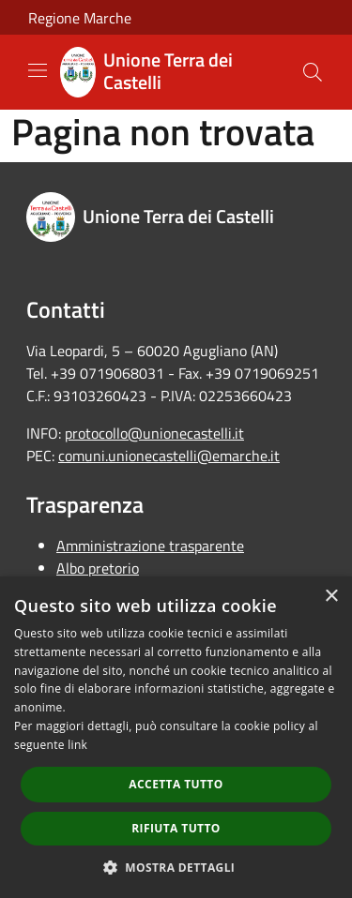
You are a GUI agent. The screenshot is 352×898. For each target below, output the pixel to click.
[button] (176, 867)
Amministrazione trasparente (150, 545)
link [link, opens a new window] (77, 745)
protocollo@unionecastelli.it (154, 433)
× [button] (331, 597)
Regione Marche (79, 18)
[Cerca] (312, 72)
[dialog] (176, 737)
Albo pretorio (97, 568)
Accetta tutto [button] (175, 784)
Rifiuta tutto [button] (176, 828)
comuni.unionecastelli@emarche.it (169, 455)
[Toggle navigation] (37, 70)
